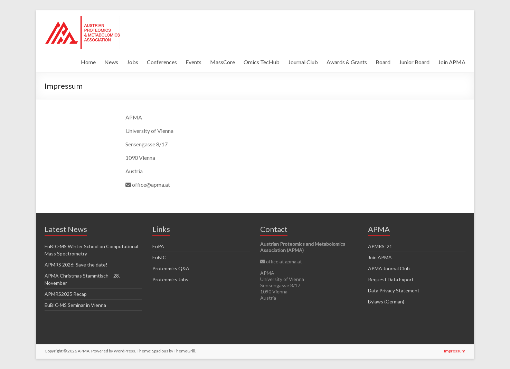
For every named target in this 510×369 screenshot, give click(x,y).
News (111, 62)
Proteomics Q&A (170, 268)
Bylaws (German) (386, 301)
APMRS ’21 (380, 246)
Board (383, 62)
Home (88, 62)
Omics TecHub (262, 62)
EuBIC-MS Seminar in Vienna (75, 305)
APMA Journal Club (389, 268)
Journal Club (303, 62)
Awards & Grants (347, 62)
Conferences (162, 62)
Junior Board (414, 62)
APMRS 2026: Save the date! (76, 265)
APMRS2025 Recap (66, 294)
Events (193, 62)
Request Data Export (391, 279)
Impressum (454, 350)
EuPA (158, 246)
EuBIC (159, 257)
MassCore (222, 62)
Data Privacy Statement (393, 290)
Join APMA (451, 62)
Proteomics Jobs (170, 279)
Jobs (132, 62)
